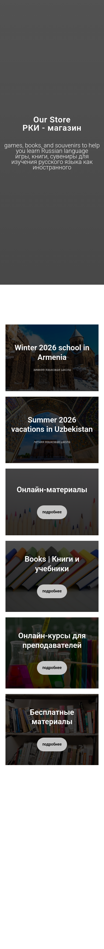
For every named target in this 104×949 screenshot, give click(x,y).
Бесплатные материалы (52, 717)
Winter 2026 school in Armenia (52, 352)
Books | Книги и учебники (52, 564)
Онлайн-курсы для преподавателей (52, 640)
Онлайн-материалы (52, 489)
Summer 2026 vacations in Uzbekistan (52, 424)
